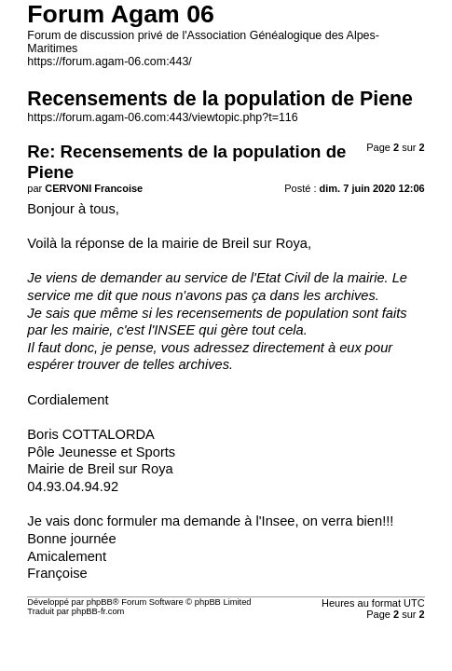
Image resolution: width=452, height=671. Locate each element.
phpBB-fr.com (98, 611)
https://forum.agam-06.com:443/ (109, 61)
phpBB (100, 602)
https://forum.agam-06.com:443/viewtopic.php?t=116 (162, 117)
